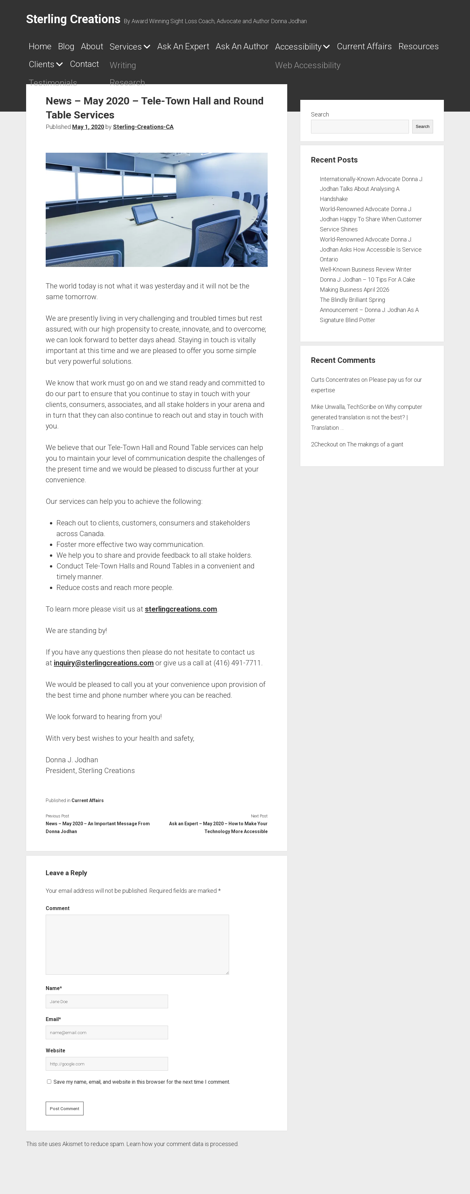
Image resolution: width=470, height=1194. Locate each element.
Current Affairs (62, 67)
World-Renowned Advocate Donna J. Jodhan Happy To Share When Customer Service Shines (371, 221)
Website (55, 1053)
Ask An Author (296, 48)
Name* (54, 990)
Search (320, 117)
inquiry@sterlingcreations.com (104, 665)
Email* (53, 1022)
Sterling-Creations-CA (143, 129)
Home (42, 48)
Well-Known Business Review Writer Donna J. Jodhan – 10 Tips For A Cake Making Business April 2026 (367, 282)
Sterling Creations (73, 19)
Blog (76, 48)
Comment (58, 911)
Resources (129, 67)
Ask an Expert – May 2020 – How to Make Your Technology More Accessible (218, 830)
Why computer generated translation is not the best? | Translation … (366, 420)
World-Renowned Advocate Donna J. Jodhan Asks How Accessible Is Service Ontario (371, 251)
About (109, 48)
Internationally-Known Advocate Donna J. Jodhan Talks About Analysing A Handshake (371, 191)
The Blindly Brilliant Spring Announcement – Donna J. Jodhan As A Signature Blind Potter (369, 312)
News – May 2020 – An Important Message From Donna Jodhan (98, 830)
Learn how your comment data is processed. (182, 1146)
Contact (232, 67)
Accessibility (366, 48)
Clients (178, 67)
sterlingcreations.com (181, 611)
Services (152, 48)
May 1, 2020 (88, 129)
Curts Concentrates (335, 382)
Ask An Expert (223, 48)
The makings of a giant (375, 446)
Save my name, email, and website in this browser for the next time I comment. (142, 1084)
